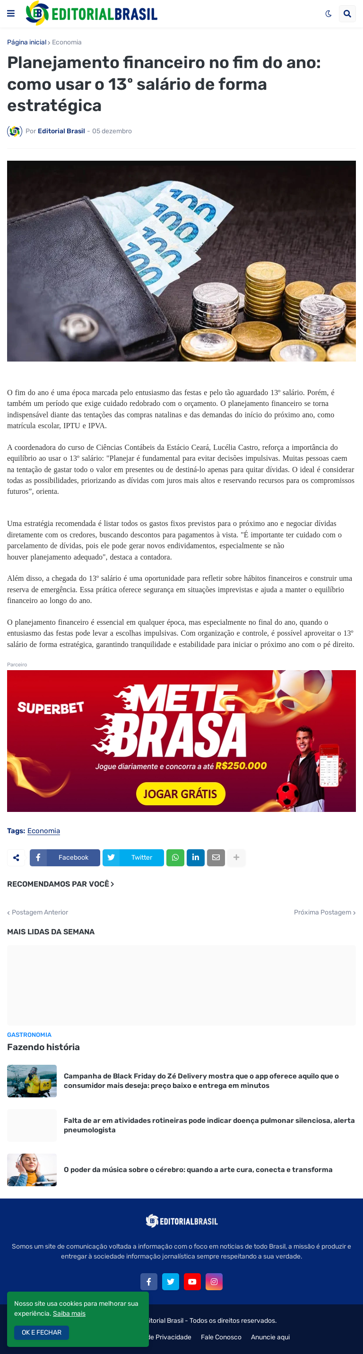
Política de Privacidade (157, 1337)
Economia (67, 42)
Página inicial (26, 42)
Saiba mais (69, 1314)
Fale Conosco (221, 1337)
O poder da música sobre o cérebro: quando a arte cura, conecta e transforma (198, 1169)
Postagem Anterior (40, 912)
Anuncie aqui (270, 1337)
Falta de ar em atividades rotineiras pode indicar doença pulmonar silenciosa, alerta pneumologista (209, 1125)
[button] (11, 13)
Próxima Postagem (322, 912)
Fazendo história (43, 1047)
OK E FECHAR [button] (41, 1332)
